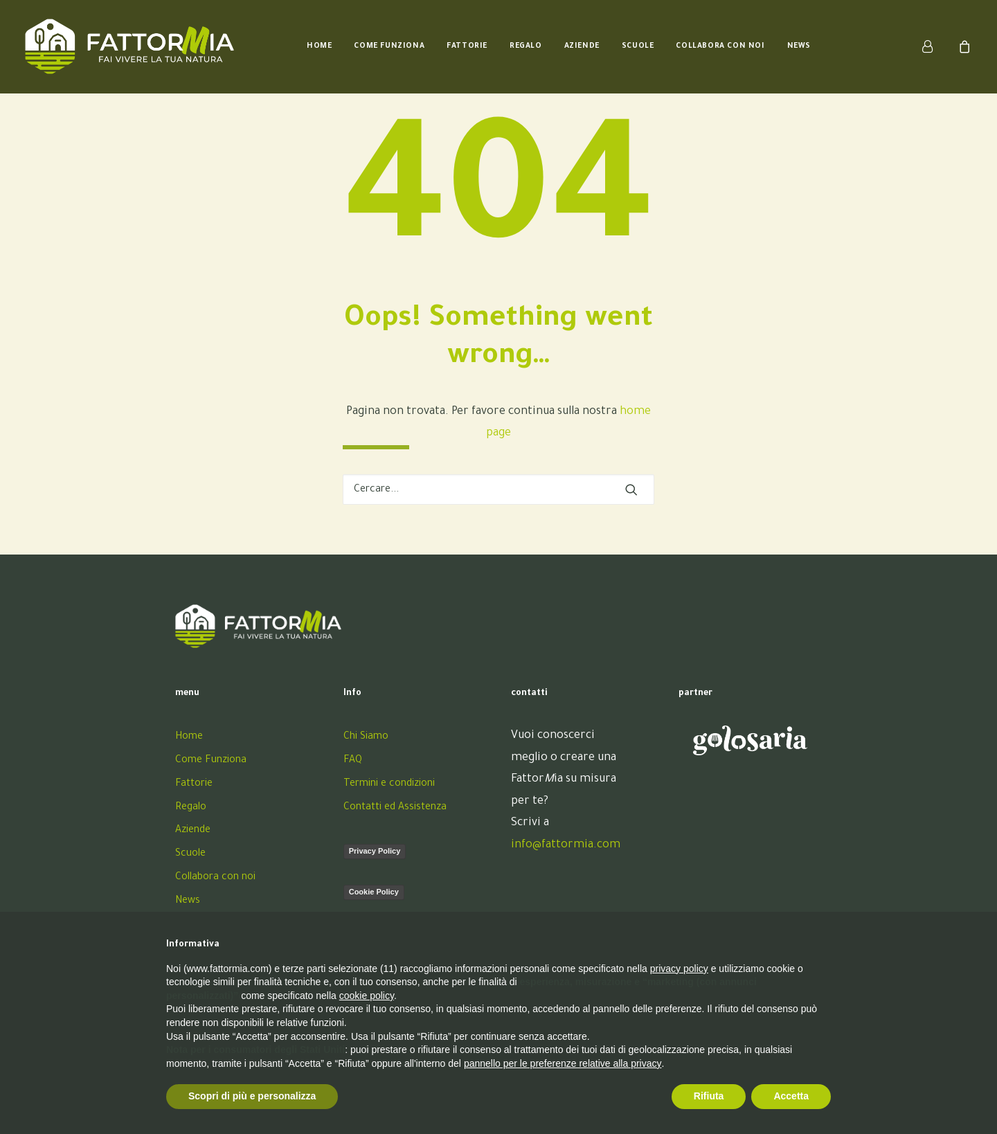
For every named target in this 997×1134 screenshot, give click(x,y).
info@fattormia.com (565, 845)
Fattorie (467, 46)
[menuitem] (319, 46)
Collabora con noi (720, 46)
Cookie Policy (374, 892)
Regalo (526, 46)
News (799, 46)
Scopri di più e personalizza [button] (252, 1095)
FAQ (352, 760)
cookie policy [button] (366, 995)
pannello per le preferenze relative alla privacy (563, 1063)
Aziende (582, 46)
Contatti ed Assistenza (395, 807)
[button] (631, 489)
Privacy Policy (375, 851)
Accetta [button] (791, 1095)
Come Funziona (389, 46)
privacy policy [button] (679, 968)
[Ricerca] (498, 489)
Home (319, 46)
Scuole (638, 46)
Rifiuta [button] (709, 1095)
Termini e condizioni (389, 784)
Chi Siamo (365, 737)
